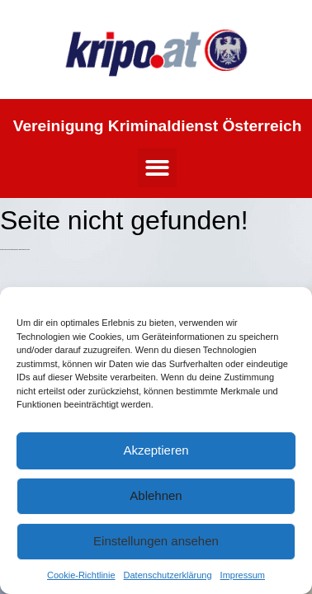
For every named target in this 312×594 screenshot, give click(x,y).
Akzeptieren (155, 450)
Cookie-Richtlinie (81, 575)
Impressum (242, 575)
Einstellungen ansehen (156, 541)
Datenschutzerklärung (168, 575)
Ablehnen (156, 495)
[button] (157, 167)
